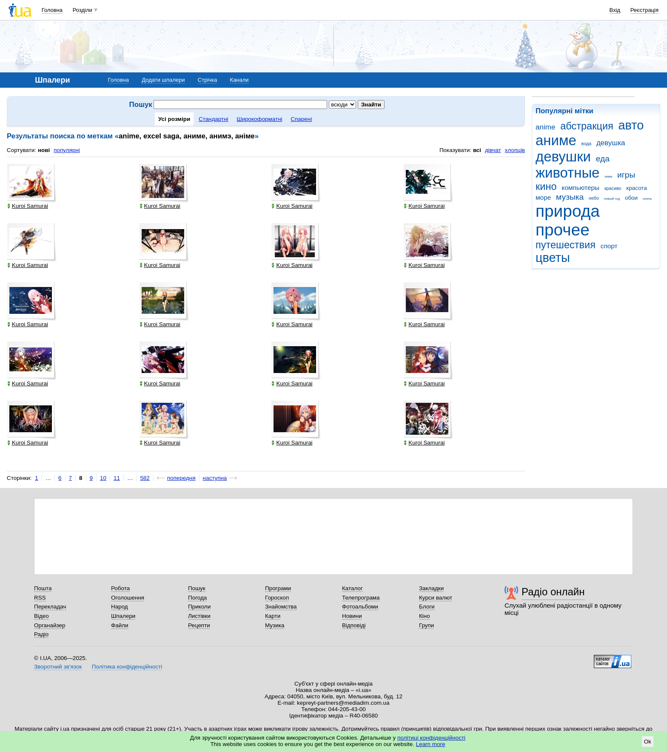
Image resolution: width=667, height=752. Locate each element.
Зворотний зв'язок (58, 666)
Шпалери (123, 616)
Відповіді (354, 625)
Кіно (424, 616)
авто (631, 125)
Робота (120, 588)
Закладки (431, 588)
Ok (647, 741)
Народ (119, 606)
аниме (556, 140)
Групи (426, 625)
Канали (239, 80)
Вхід (615, 10)
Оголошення (127, 597)
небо (594, 198)
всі (477, 150)
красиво (612, 188)
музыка (570, 196)
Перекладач (50, 606)
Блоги (427, 606)
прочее (563, 230)
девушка (610, 143)
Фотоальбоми (360, 606)
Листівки (199, 616)
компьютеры (580, 187)
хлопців (515, 150)
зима (608, 176)
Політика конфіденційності (127, 666)
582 (144, 478)
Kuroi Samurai (27, 206)
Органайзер (49, 625)
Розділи (82, 10)
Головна (52, 10)
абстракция (586, 126)
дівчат (493, 150)
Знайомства (281, 606)
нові (44, 150)
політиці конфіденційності (431, 738)
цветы (553, 257)
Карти (272, 616)
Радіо (41, 634)
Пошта (42, 588)
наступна (215, 478)
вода (586, 143)
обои (631, 198)
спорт (609, 246)
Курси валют (435, 597)
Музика (274, 625)
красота (636, 188)
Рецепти (199, 625)
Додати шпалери (163, 80)
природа (568, 211)
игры (626, 174)
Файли (119, 625)
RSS (40, 597)
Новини (352, 616)
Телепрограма (361, 597)
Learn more (430, 744)
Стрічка (207, 80)
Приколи (199, 606)
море (543, 197)
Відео (41, 616)
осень (647, 199)
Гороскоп (277, 597)
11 (117, 478)
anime (545, 127)
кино (546, 186)
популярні (67, 150)
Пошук (196, 588)
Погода (197, 597)
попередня (181, 478)
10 (103, 478)
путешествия (566, 244)
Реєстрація (644, 10)
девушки (563, 156)
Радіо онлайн (553, 591)
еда (603, 158)
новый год (612, 199)
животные (567, 173)
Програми (278, 588)
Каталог (352, 588)
